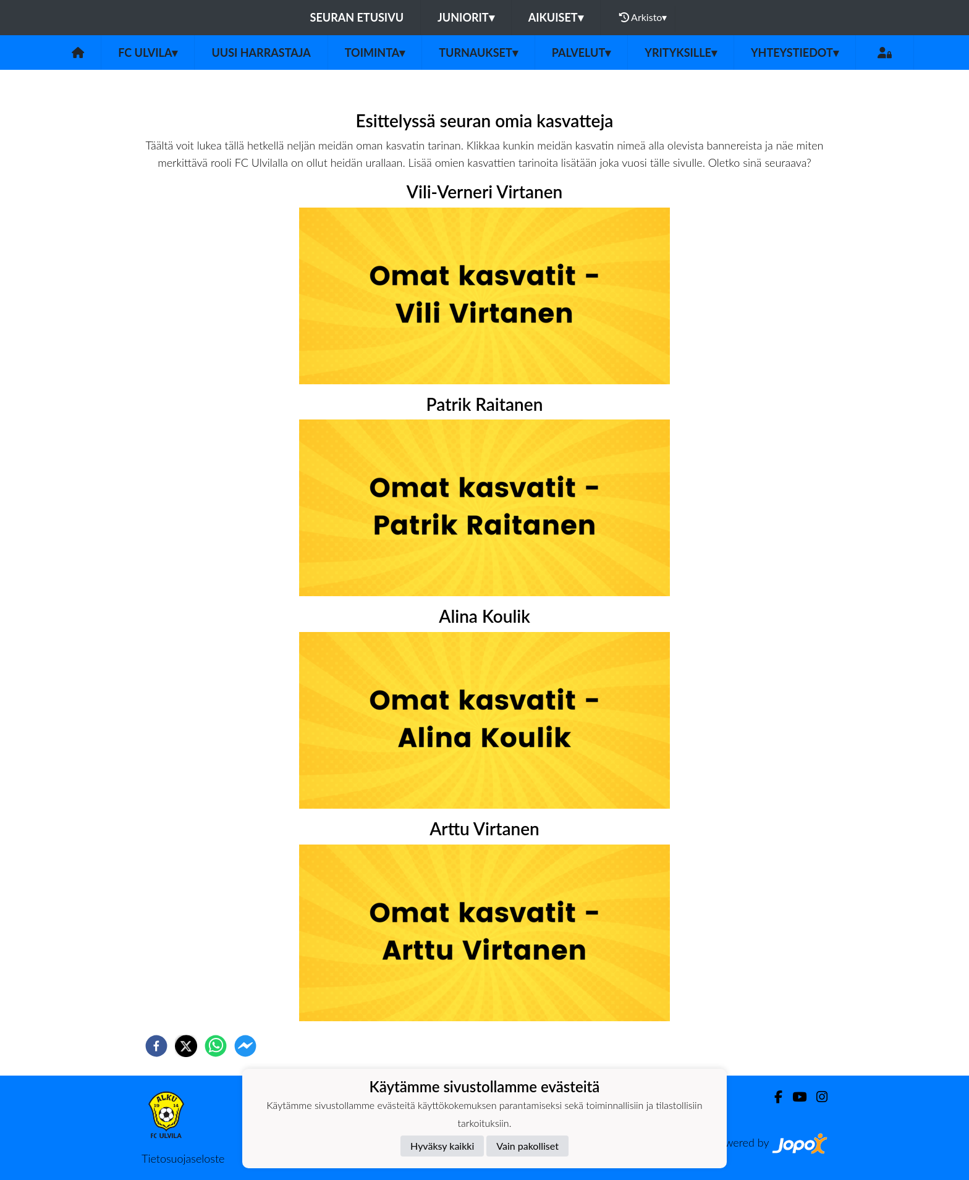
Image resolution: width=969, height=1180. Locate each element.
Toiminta (375, 52)
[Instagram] (816, 1096)
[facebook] (156, 1046)
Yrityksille (681, 52)
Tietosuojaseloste (183, 1158)
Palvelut (581, 52)
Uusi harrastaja (260, 52)
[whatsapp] (216, 1046)
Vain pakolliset (527, 1146)
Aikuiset (555, 17)
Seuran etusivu (357, 17)
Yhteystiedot (795, 52)
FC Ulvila (147, 52)
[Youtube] (794, 1096)
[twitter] (186, 1046)
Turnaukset (478, 52)
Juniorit (466, 17)
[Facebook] (773, 1096)
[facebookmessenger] (245, 1046)
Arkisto (643, 17)
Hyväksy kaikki (442, 1146)
